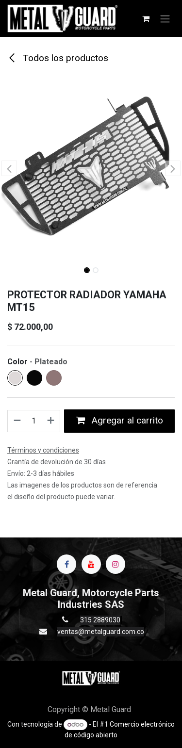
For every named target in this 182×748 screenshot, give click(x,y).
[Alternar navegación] (165, 18)
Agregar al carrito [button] (119, 420)
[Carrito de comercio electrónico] (145, 18)
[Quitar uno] (17, 421)
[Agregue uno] (51, 421)
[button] (9, 168)
